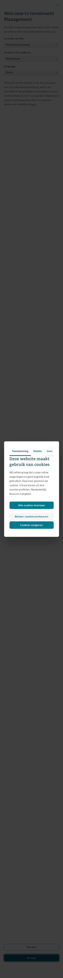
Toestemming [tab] (20, 451)
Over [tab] (50, 451)
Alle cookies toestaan (31, 505)
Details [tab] (37, 451)
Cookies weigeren (31, 525)
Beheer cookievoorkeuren (31, 516)
